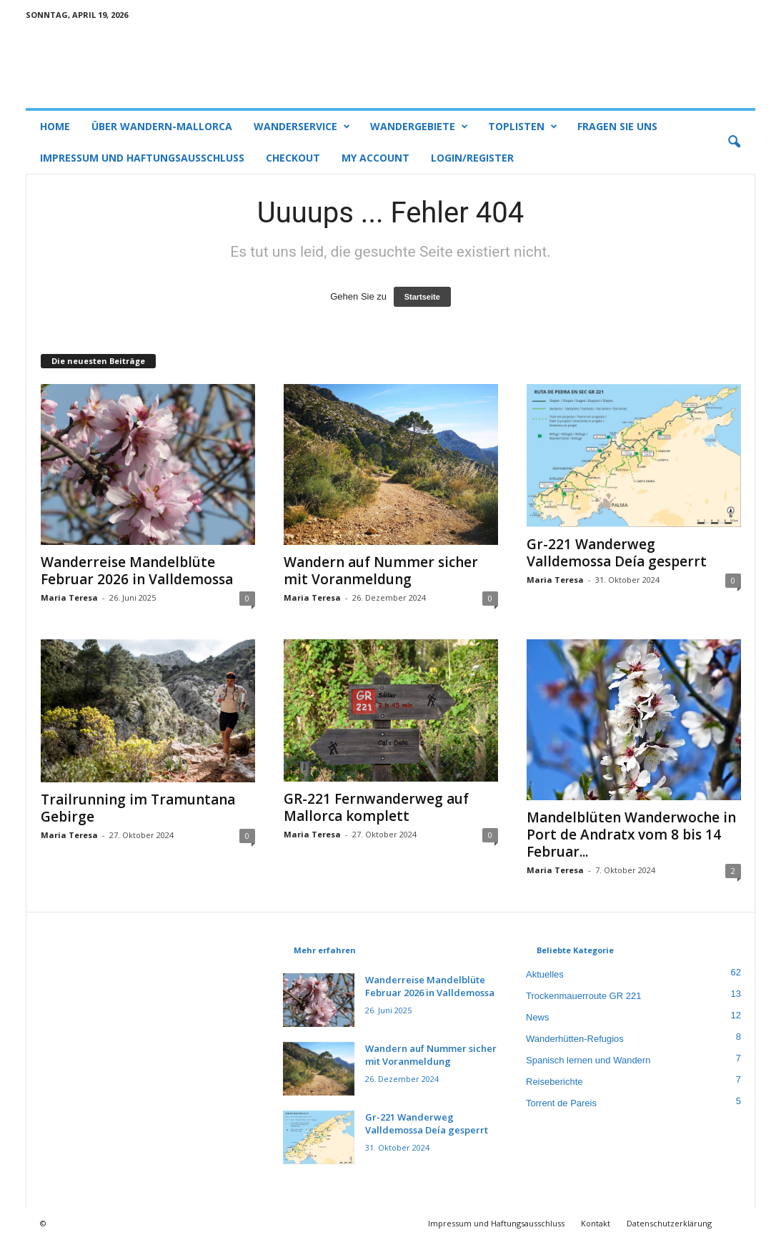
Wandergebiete (419, 126)
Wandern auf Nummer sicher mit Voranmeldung (381, 571)
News (537, 1017)
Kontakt (595, 1223)
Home (55, 126)
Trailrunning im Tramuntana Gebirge (138, 808)
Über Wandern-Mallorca (161, 126)
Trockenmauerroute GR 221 (583, 995)
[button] (734, 142)
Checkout (293, 157)
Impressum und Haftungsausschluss (142, 157)
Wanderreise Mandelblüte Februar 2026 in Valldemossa (137, 571)
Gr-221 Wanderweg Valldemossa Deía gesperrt (617, 553)
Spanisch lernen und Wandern (588, 1060)
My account (375, 157)
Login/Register (472, 157)
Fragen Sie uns (617, 126)
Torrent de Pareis (561, 1103)
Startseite (422, 296)
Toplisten (522, 126)
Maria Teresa (69, 597)
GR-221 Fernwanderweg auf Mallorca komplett (376, 807)
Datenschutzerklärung (669, 1223)
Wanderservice (302, 126)
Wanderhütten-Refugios (575, 1038)
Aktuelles (545, 974)
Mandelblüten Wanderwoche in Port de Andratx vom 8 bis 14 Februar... (631, 834)
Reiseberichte (554, 1081)
